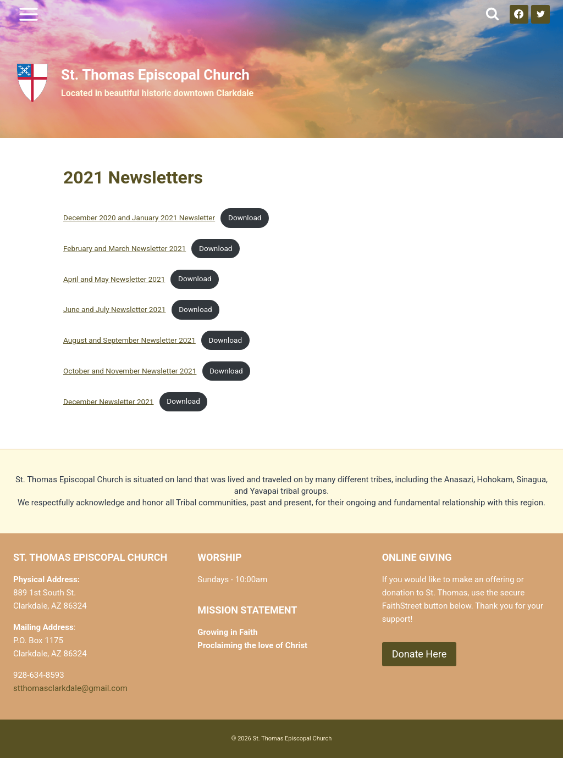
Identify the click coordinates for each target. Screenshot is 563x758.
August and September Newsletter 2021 (129, 340)
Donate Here (419, 654)
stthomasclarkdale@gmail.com (70, 688)
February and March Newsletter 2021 (124, 248)
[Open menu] (29, 14)
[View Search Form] (492, 14)
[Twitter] (540, 14)
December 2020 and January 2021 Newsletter (139, 217)
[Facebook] (519, 14)
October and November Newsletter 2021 (129, 370)
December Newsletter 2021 (108, 401)
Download (245, 217)
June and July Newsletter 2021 (114, 309)
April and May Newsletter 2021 (114, 278)
